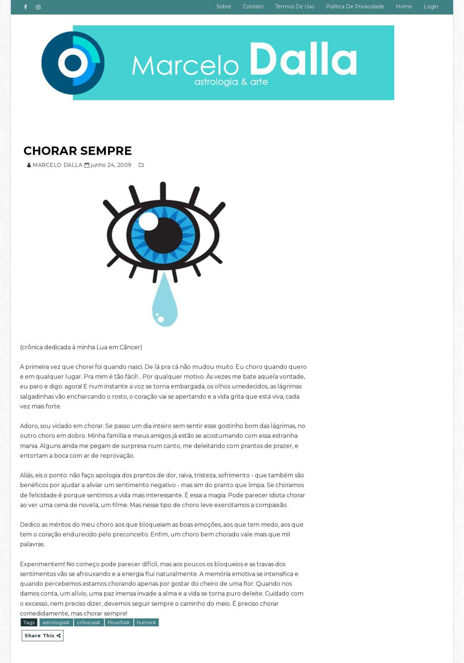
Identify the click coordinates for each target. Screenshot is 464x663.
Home (404, 6)
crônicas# (89, 622)
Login (431, 6)
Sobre (223, 6)
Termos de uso (294, 6)
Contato (253, 6)
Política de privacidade (355, 6)
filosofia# (119, 622)
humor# (146, 622)
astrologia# (56, 622)
